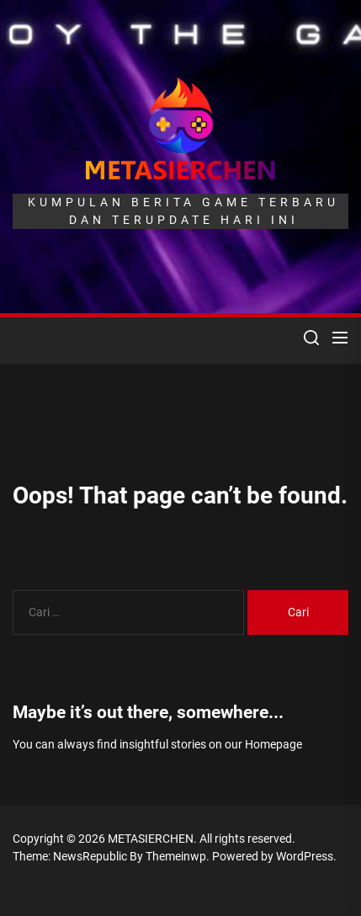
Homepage (273, 744)
